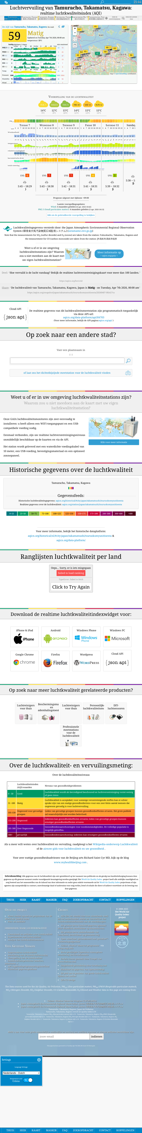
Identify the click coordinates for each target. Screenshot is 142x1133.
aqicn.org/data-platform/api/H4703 (83, 317)
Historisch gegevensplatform (22, 1085)
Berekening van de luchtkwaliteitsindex (28, 1071)
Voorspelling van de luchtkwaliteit (25, 1074)
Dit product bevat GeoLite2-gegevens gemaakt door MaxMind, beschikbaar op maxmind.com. (82, 1043)
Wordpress (86, 699)
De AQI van (24, 26)
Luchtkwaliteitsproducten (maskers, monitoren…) (24, 1078)
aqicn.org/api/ (105, 320)
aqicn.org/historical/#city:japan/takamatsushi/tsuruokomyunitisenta (89, 500)
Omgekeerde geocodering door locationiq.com (84, 1082)
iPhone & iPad (24, 675)
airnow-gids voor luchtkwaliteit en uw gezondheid (73, 965)
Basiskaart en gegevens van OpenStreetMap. (83, 1086)
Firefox (55, 699)
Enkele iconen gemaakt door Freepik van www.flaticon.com (80, 1077)
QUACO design (68, 1096)
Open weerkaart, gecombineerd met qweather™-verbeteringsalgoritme (83, 1057)
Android (55, 675)
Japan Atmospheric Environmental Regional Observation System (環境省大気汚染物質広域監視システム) (72, 1120)
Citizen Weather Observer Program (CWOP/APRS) (71, 1117)
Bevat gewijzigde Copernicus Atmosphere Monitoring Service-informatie (80, 1070)
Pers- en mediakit (16, 1038)
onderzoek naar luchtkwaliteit (26, 1044)
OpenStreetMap (121, 74)
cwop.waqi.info (65, 1064)
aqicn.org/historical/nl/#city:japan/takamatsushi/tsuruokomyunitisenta (70, 535)
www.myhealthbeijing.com (70, 979)
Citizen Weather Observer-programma (80, 1062)
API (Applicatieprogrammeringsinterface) (28, 1082)
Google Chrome (24, 699)
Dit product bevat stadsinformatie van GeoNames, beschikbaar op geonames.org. (79, 1050)
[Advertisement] (70, 566)
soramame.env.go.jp (80, 230)
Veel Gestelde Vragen (20, 1063)
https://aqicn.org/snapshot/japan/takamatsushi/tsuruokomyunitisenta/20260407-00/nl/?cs (71, 292)
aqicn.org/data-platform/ (71, 540)
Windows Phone (86, 675)
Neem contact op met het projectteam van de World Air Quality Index (28, 1034)
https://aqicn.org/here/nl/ (71, 281)
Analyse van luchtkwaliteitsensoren (26, 1056)
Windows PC (117, 675)
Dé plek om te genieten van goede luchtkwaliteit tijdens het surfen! (83, 1091)
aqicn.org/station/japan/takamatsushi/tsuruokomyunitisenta (92, 504)
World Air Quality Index (92, 996)
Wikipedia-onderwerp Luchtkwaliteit (115, 960)
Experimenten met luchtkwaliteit (24, 1053)
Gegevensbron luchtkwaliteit (22, 1069)
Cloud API (117, 699)
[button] (107, 49)
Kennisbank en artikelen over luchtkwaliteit (30, 1050)
